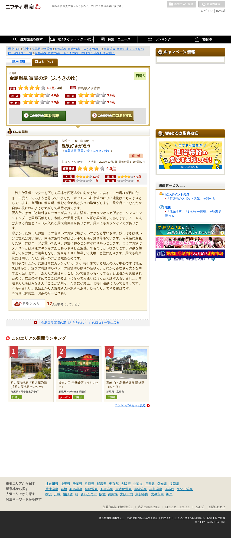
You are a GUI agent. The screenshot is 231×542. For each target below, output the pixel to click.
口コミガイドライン (177, 506)
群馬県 (102, 484)
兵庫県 (89, 484)
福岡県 (174, 484)
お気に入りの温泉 (181, 4)
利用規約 (166, 517)
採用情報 (220, 517)
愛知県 (162, 484)
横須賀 (68, 494)
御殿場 (113, 494)
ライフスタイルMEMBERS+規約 (193, 517)
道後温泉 (140, 489)
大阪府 (126, 484)
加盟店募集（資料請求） (118, 506)
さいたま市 (89, 494)
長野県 (150, 484)
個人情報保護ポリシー (111, 517)
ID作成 (220, 11)
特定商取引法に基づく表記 (142, 517)
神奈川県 (51, 484)
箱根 (64, 489)
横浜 (48, 494)
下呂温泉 (106, 489)
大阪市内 (126, 494)
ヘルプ (199, 506)
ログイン (207, 11)
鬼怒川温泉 (185, 489)
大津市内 (157, 494)
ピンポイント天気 (177, 194)
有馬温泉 (75, 489)
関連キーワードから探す (24, 499)
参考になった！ (32, 303)
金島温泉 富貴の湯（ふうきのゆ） (88, 150)
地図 (168, 207)
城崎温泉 (91, 489)
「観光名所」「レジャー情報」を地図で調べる (193, 213)
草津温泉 (51, 489)
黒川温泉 (155, 489)
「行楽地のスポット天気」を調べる (191, 198)
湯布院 (169, 489)
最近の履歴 (211, 4)
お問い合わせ (216, 506)
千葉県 (77, 484)
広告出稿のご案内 (149, 506)
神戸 (169, 494)
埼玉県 (65, 484)
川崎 (57, 494)
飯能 (102, 494)
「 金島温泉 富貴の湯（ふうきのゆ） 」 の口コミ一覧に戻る (78, 322)
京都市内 (141, 494)
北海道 (138, 484)
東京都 (114, 484)
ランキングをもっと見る (130, 405)
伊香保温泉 (123, 489)
